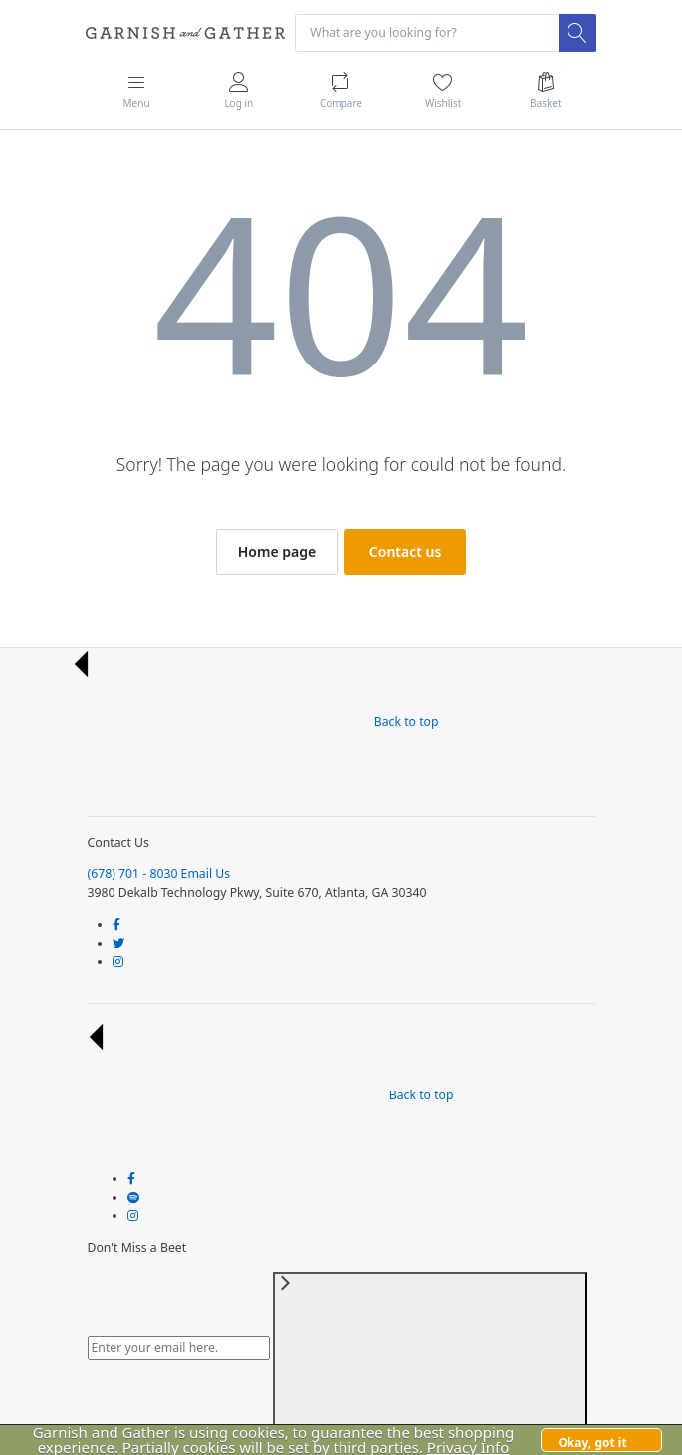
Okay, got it (592, 1442)
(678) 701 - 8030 (133, 873)
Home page (277, 551)
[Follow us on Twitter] (118, 943)
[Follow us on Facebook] (116, 924)
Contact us (405, 551)
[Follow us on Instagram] (118, 961)
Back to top (256, 721)
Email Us (205, 873)
